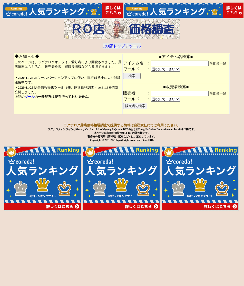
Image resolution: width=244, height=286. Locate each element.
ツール (135, 46)
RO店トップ (114, 46)
